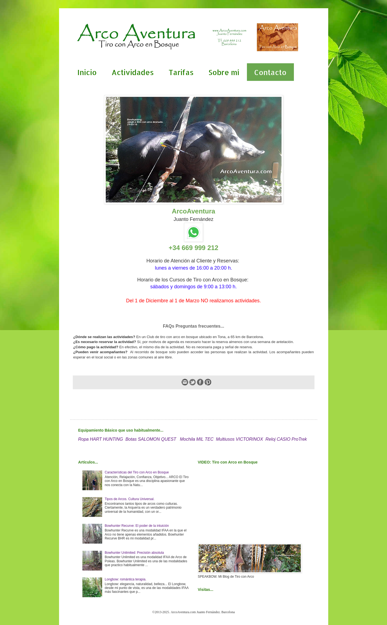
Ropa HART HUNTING (100, 439)
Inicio (87, 72)
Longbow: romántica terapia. (125, 579)
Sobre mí (223, 72)
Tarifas (181, 72)
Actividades (133, 72)
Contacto (270, 72)
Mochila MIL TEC (196, 439)
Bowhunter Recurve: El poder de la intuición (137, 526)
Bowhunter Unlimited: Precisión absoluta (134, 553)
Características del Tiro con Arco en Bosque (137, 472)
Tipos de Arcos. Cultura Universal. (129, 499)
